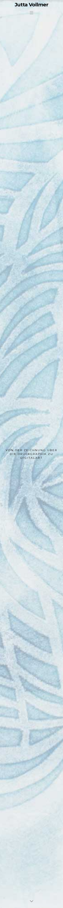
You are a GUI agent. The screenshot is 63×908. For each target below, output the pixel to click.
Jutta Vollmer (31, 5)
